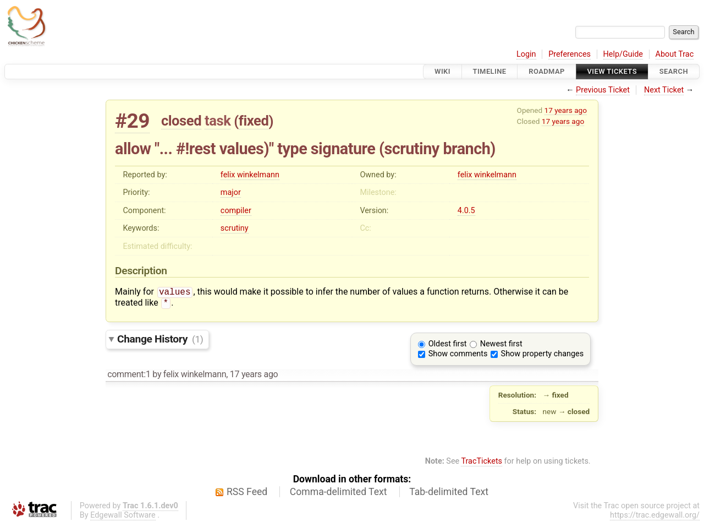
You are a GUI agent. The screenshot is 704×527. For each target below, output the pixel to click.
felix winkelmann (250, 175)
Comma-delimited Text (338, 493)
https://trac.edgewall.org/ (655, 517)
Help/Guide (623, 54)
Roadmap (547, 71)
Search (673, 71)
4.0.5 (466, 210)
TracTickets (481, 463)
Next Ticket (664, 90)
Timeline (490, 71)
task (217, 120)
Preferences (569, 54)
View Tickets (612, 71)
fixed (254, 120)
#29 (132, 121)
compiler (236, 210)
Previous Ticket (603, 90)
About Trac (675, 54)
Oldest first (447, 346)
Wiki (442, 71)
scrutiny (235, 228)
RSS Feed (247, 493)
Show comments (458, 356)
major (231, 192)
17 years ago (565, 110)
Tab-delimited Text (448, 493)
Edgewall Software (123, 517)
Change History (160, 341)
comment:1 (128, 376)
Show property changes (542, 356)
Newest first (501, 346)
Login (526, 54)
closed (181, 120)
